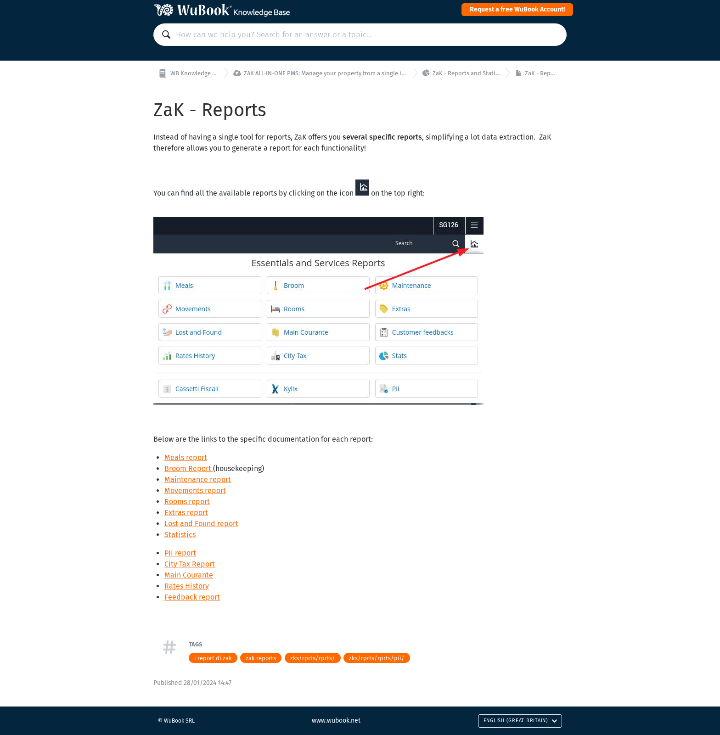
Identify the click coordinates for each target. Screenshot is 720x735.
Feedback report (192, 597)
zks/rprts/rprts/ (312, 658)
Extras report (186, 512)
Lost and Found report (201, 523)
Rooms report (187, 501)
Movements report (195, 490)
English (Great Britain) (520, 721)
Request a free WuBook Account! (517, 9)
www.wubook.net (336, 720)
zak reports (261, 658)
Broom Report (188, 468)
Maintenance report (197, 479)
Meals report (185, 457)
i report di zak (213, 658)
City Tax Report (189, 564)
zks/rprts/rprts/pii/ (377, 658)
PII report (180, 553)
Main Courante (188, 575)
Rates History (186, 586)
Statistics (180, 534)
